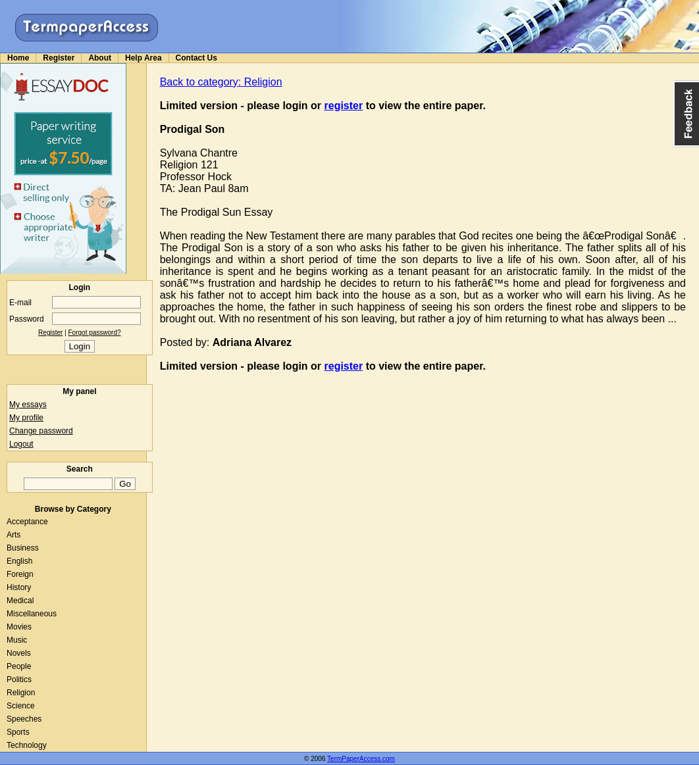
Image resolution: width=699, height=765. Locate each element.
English (19, 561)
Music (17, 640)
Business (23, 548)
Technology (27, 745)
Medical (20, 600)
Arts (13, 534)
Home (18, 57)
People (19, 666)
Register (58, 57)
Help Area (143, 57)
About (99, 57)
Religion (21, 692)
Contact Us (196, 57)
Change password (41, 430)
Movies (19, 626)
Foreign (20, 574)
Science (21, 705)
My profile (26, 417)
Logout (21, 444)
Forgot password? (94, 332)
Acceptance (27, 521)
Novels (19, 653)
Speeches (24, 719)
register (343, 105)
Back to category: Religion (221, 81)
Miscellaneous (32, 613)
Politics (19, 679)
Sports (18, 732)
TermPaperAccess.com (361, 758)
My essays (28, 404)
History (19, 587)
